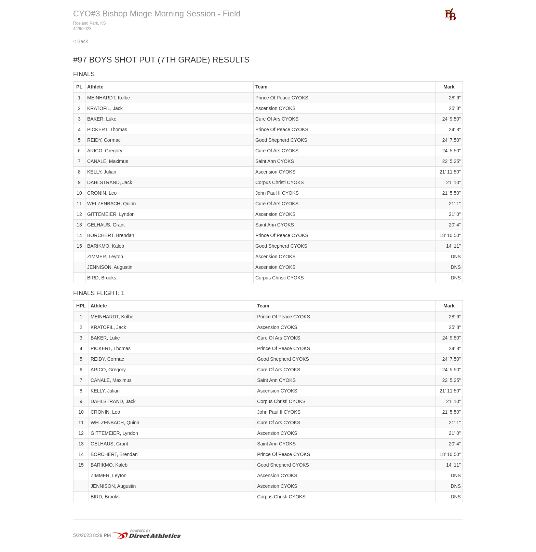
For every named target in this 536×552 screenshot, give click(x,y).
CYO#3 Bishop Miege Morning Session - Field (157, 13)
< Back (80, 41)
